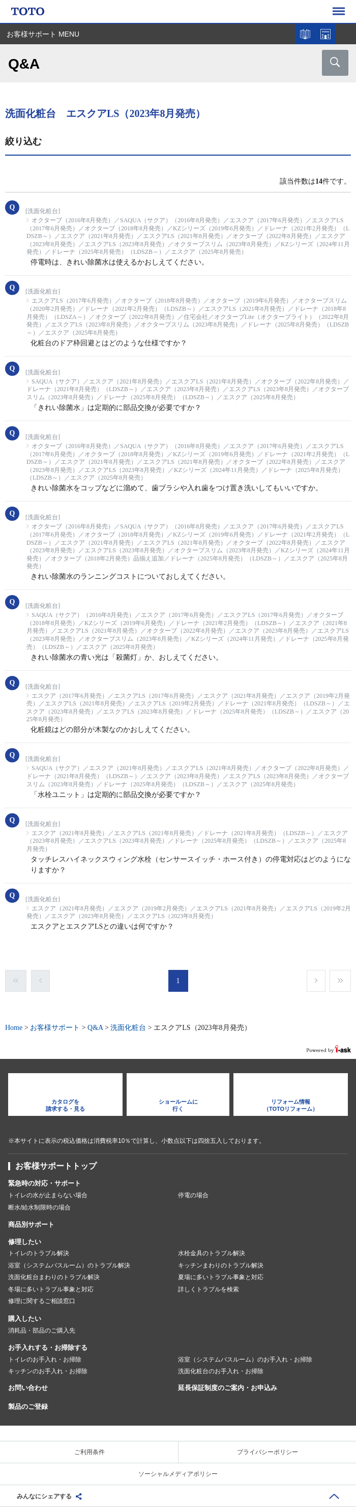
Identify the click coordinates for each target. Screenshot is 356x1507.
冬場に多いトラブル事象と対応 (51, 1289)
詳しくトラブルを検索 (208, 1289)
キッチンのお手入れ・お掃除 (47, 1371)
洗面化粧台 (128, 1027)
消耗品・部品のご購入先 (41, 1330)
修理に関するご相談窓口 (41, 1301)
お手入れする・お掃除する (47, 1347)
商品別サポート (31, 1224)
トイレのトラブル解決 (38, 1253)
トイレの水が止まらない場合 (47, 1195)
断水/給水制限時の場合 (39, 1207)
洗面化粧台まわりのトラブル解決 (54, 1277)
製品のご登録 (28, 1406)
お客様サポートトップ (56, 1166)
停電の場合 (193, 1195)
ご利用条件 (89, 1452)
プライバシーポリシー (267, 1452)
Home (13, 1027)
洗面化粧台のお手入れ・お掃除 (220, 1371)
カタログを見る (305, 34)
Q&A (95, 1027)
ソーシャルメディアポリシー (178, 1474)
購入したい (24, 1318)
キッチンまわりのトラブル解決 (220, 1265)
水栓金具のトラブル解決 (211, 1253)
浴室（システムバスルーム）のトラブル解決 (69, 1265)
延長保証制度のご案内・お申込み (227, 1388)
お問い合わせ (28, 1388)
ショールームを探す (325, 34)
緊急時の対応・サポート (44, 1183)
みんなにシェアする (44, 1496)
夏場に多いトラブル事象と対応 (220, 1277)
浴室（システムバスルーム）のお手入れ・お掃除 (245, 1359)
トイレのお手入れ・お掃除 (44, 1359)
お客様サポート (55, 1027)
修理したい (24, 1242)
